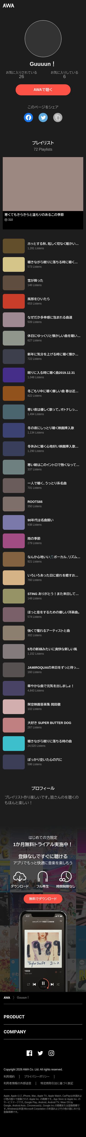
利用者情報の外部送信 (17, 1083)
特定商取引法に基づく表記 (57, 1083)
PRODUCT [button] (14, 1017)
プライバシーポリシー (37, 1076)
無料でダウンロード (43, 899)
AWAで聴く (42, 90)
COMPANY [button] (15, 1031)
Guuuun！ (23, 997)
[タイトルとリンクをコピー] (57, 117)
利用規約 (9, 1076)
